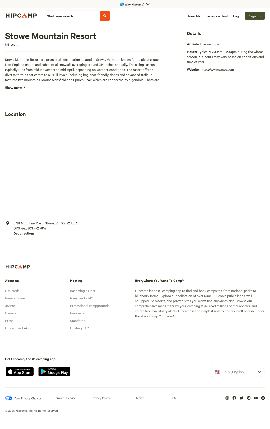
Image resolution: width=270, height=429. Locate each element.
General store (15, 298)
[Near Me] (194, 15)
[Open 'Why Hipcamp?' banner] (135, 4)
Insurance (77, 313)
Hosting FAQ (79, 328)
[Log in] (237, 15)
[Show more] (13, 87)
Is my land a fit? (81, 298)
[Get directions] (46, 233)
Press (9, 320)
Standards (77, 320)
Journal (10, 305)
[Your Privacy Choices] (23, 398)
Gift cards (12, 290)
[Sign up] (255, 16)
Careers (10, 313)
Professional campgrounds (89, 305)
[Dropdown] (237, 372)
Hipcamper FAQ (16, 328)
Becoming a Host (82, 290)
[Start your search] (76, 16)
